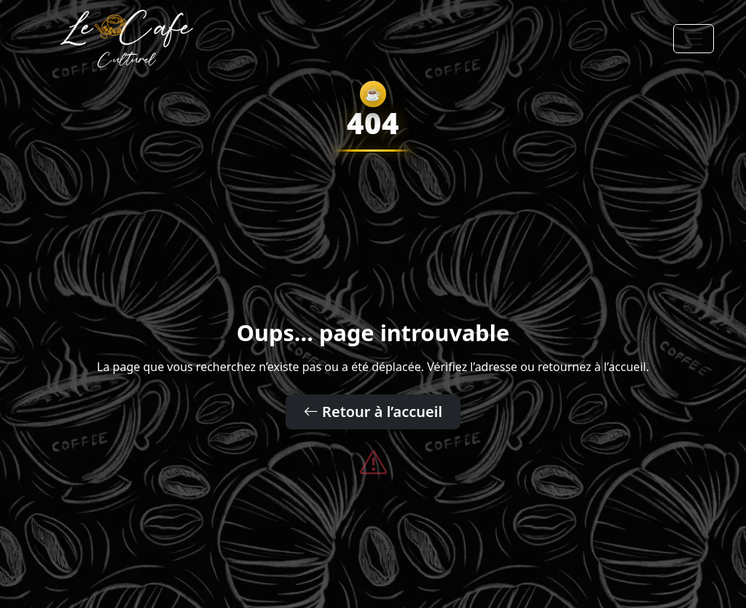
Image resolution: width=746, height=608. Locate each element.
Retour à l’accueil (373, 411)
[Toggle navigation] (693, 38)
